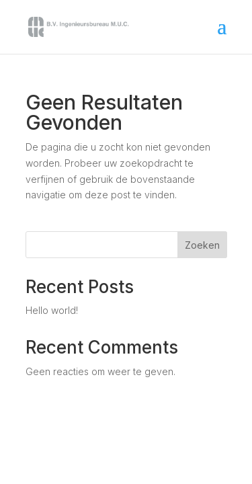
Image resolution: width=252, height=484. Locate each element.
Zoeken (202, 245)
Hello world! (52, 310)
